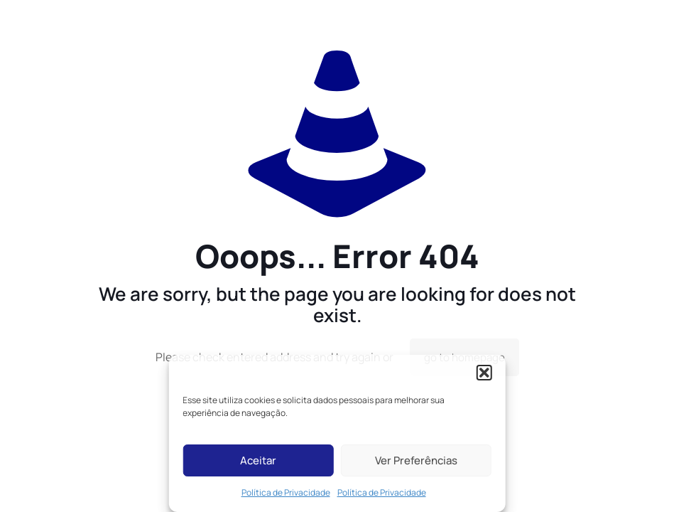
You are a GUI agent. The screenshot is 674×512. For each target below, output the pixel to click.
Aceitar (258, 460)
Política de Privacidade (285, 492)
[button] (484, 373)
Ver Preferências (416, 460)
